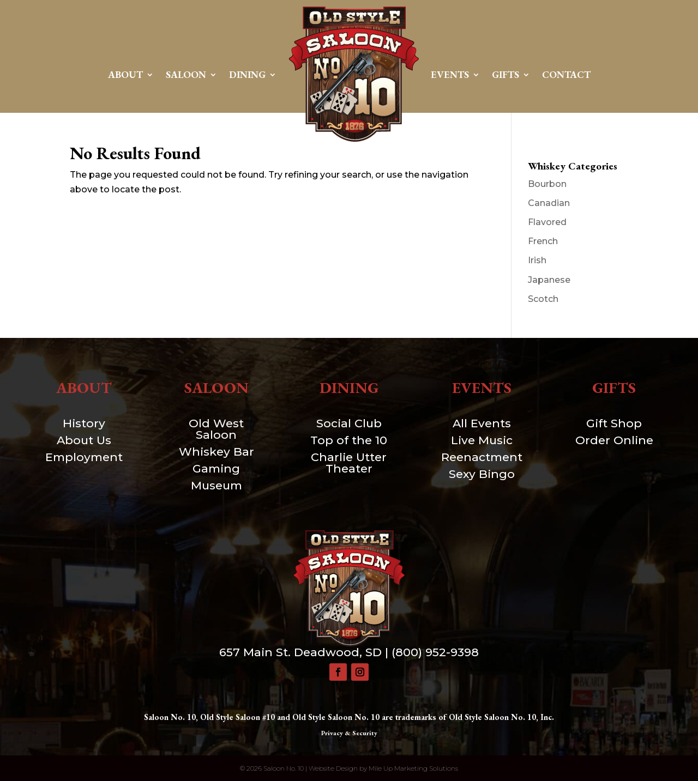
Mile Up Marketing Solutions (413, 768)
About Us (84, 440)
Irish (537, 260)
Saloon (186, 74)
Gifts (505, 74)
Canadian (549, 203)
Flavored (547, 222)
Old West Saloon (216, 428)
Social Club (349, 423)
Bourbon (547, 184)
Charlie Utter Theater (349, 462)
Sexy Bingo (482, 474)
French (543, 241)
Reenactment (481, 457)
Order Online (614, 440)
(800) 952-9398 (435, 652)
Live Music (482, 440)
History (84, 423)
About (125, 74)
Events (450, 74)
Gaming (216, 468)
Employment (84, 457)
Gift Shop (614, 423)
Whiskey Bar (216, 451)
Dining (247, 74)
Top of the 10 (348, 440)
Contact (566, 74)
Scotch (543, 299)
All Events (482, 423)
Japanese (549, 280)
